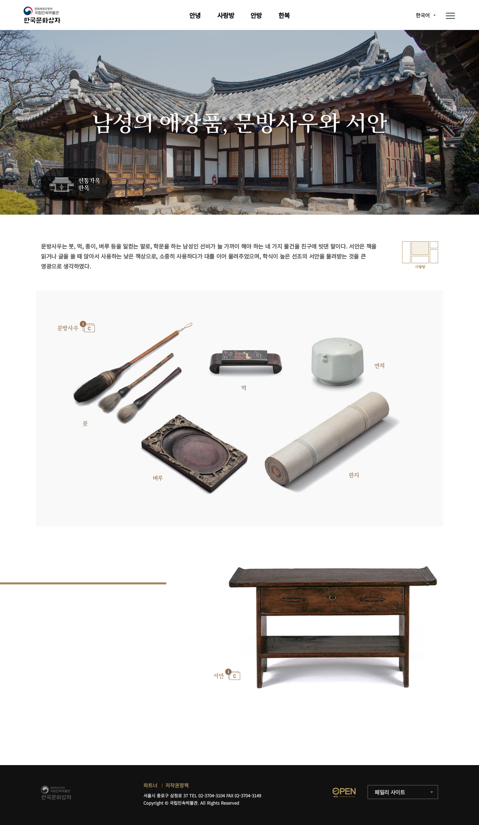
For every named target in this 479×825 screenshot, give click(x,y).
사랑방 (225, 15)
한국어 (423, 15)
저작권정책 (177, 785)
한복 (284, 15)
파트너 (150, 785)
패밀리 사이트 (390, 792)
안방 (256, 15)
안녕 (195, 15)
